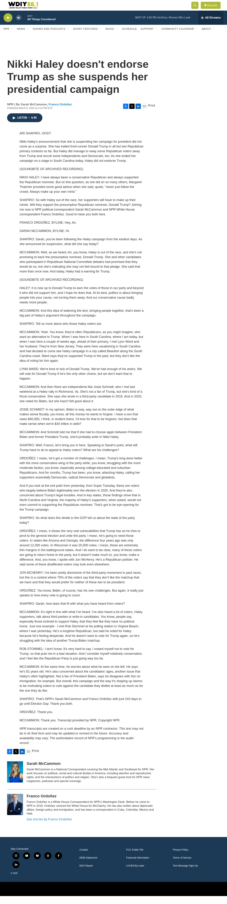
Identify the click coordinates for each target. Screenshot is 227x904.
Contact (83, 857)
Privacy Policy (180, 857)
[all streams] (210, 26)
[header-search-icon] (196, 9)
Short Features (85, 36)
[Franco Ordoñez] (15, 812)
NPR (6, 36)
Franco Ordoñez (60, 112)
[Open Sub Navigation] (12, 36)
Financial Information (137, 865)
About (206, 36)
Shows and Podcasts (49, 36)
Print (151, 113)
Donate (214, 9)
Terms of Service (182, 865)
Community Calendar (177, 36)
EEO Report (86, 873)
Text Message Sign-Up (185, 873)
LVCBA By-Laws (135, 873)
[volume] (19, 26)
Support (147, 36)
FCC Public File (134, 857)
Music (110, 36)
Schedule (129, 36)
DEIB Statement (88, 865)
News (21, 36)
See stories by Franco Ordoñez (49, 827)
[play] (8, 26)
